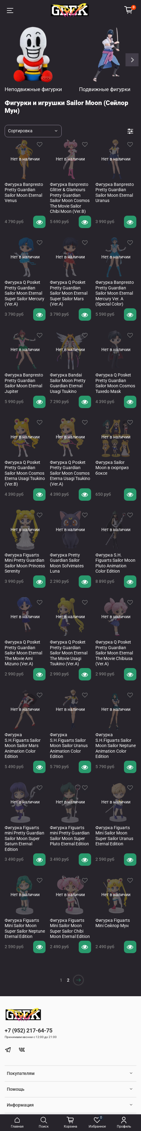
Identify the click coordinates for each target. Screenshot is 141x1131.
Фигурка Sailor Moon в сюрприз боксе (112, 468)
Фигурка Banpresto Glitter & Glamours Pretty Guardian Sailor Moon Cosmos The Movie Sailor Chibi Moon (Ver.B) (70, 198)
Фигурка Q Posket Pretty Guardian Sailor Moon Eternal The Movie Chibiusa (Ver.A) (114, 653)
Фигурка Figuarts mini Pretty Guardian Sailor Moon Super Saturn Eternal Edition (24, 838)
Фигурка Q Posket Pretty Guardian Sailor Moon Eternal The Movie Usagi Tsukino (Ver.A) (68, 653)
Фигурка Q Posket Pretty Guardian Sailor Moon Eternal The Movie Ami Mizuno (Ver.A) (23, 653)
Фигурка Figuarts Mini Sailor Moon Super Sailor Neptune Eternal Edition (25, 928)
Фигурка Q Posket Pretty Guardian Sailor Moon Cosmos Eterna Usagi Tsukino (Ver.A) (70, 473)
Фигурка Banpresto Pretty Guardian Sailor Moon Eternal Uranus (114, 192)
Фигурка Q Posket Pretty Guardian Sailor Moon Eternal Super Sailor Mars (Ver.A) (68, 293)
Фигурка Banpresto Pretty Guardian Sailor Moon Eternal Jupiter (24, 383)
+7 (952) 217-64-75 (28, 1030)
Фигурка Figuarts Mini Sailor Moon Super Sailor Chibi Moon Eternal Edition (70, 928)
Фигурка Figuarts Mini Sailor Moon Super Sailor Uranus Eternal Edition (114, 836)
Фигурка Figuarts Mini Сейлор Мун (112, 923)
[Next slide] (132, 59)
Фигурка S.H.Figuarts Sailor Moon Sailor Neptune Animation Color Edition (115, 745)
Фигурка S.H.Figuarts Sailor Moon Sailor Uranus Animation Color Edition (69, 745)
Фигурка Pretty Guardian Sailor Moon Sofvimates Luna (67, 563)
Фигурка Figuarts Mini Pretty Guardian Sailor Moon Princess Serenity (25, 563)
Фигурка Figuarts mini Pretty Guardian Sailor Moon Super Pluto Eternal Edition (70, 836)
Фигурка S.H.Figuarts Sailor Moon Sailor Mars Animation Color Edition (23, 745)
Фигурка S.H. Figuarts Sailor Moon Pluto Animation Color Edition (115, 563)
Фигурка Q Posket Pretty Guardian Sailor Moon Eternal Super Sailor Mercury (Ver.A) (24, 293)
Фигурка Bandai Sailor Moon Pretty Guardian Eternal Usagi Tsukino (68, 383)
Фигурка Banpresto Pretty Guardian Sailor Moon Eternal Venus (24, 192)
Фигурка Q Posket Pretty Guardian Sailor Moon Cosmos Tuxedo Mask (115, 383)
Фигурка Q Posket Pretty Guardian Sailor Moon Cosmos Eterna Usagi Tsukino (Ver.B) (25, 473)
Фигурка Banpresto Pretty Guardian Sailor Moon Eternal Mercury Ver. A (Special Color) (114, 293)
